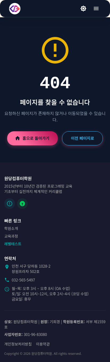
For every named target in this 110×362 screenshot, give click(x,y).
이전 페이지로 (82, 138)
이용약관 (43, 344)
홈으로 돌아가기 (32, 138)
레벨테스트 (12, 243)
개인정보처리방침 (18, 344)
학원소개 (11, 228)
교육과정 (11, 236)
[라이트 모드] (83, 8)
